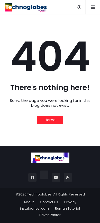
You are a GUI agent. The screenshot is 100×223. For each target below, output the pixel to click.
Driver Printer (50, 214)
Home (50, 119)
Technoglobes (39, 194)
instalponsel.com (34, 208)
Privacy (70, 202)
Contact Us (49, 202)
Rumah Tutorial (67, 208)
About (29, 202)
